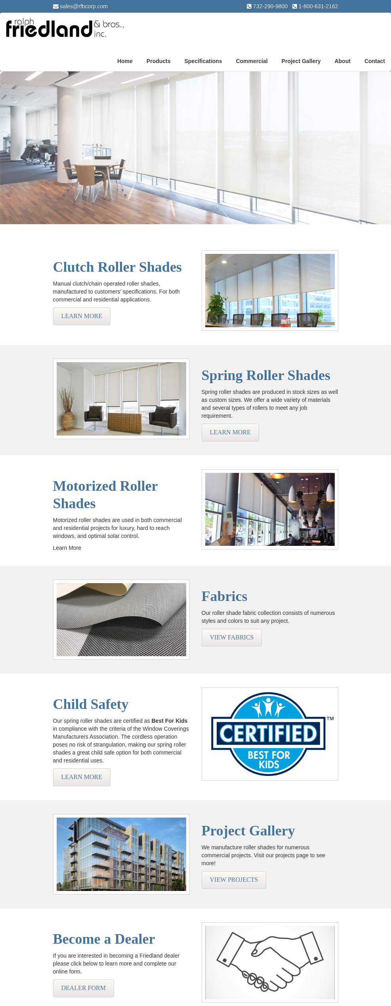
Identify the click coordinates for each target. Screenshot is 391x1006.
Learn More (82, 316)
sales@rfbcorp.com (84, 6)
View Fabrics (232, 637)
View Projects (234, 879)
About (342, 61)
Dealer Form (83, 988)
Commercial (251, 61)
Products (159, 61)
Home (125, 61)
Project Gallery (301, 61)
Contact (374, 61)
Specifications (203, 61)
